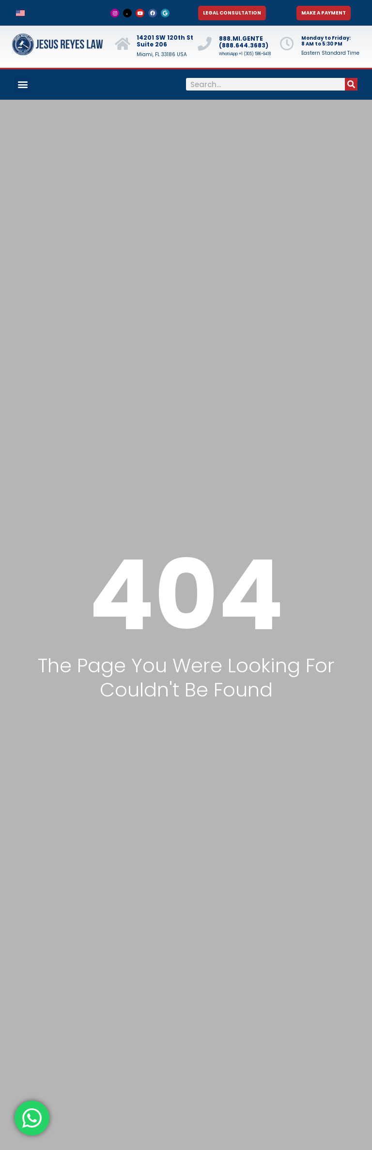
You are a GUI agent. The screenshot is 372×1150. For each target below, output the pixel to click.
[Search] (351, 84)
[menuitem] (20, 12)
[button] (23, 84)
